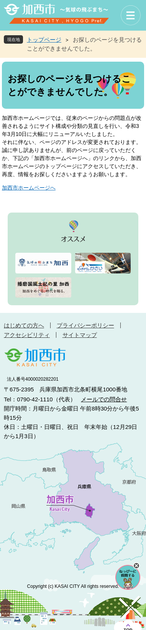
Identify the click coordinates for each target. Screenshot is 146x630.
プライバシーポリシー (85, 325)
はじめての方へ (24, 325)
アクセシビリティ (27, 335)
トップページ (44, 39)
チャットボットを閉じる (136, 565)
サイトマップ (79, 335)
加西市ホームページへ (29, 188)
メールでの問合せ (104, 399)
